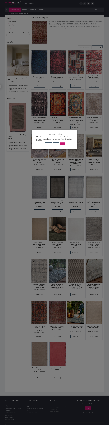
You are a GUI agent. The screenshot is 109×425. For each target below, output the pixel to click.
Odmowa (56, 144)
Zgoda (62, 144)
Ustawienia (48, 144)
